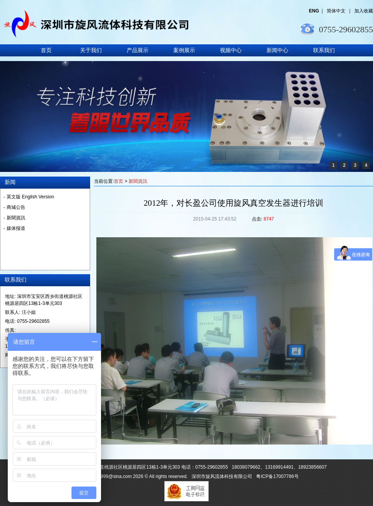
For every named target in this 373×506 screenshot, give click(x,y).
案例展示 (184, 50)
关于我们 (91, 50)
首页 (46, 50)
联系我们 (324, 50)
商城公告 (16, 207)
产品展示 (137, 50)
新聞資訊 (138, 181)
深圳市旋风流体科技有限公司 (222, 476)
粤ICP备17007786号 (277, 476)
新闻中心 (277, 50)
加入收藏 (363, 11)
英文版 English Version (30, 197)
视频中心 (231, 50)
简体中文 (337, 11)
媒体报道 (16, 228)
